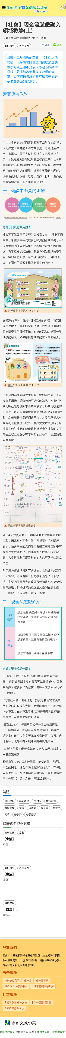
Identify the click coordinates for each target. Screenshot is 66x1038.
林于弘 (56, 807)
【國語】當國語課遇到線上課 (23, 909)
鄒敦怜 (18, 814)
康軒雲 (28, 980)
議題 (21, 807)
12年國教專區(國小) (43, 986)
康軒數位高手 (12, 980)
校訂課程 (9, 801)
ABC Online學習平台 (16, 986)
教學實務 (24, 45)
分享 (47, 44)
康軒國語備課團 (41, 1002)
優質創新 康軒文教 (16, 1002)
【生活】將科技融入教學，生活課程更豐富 (33, 874)
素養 (7, 814)
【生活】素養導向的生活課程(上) (26, 839)
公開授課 (31, 814)
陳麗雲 (32, 807)
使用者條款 (43, 1031)
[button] (3, 7)
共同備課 (24, 801)
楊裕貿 (44, 807)
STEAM (38, 801)
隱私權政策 (58, 1031)
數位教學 (9, 45)
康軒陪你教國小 (14, 1008)
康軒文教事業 (7, 1031)
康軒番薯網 (42, 980)
